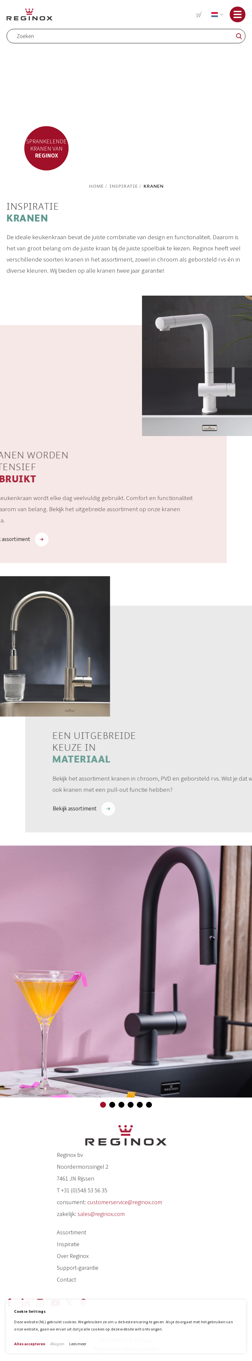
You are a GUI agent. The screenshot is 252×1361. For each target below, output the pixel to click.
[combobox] (126, 36)
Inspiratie (123, 186)
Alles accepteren (29, 1343)
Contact (66, 1279)
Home (96, 186)
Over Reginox (73, 1256)
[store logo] (29, 14)
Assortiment (71, 1232)
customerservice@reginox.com (124, 1202)
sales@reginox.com (101, 1214)
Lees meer (77, 1343)
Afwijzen (57, 1343)
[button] (216, 14)
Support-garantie (77, 1267)
